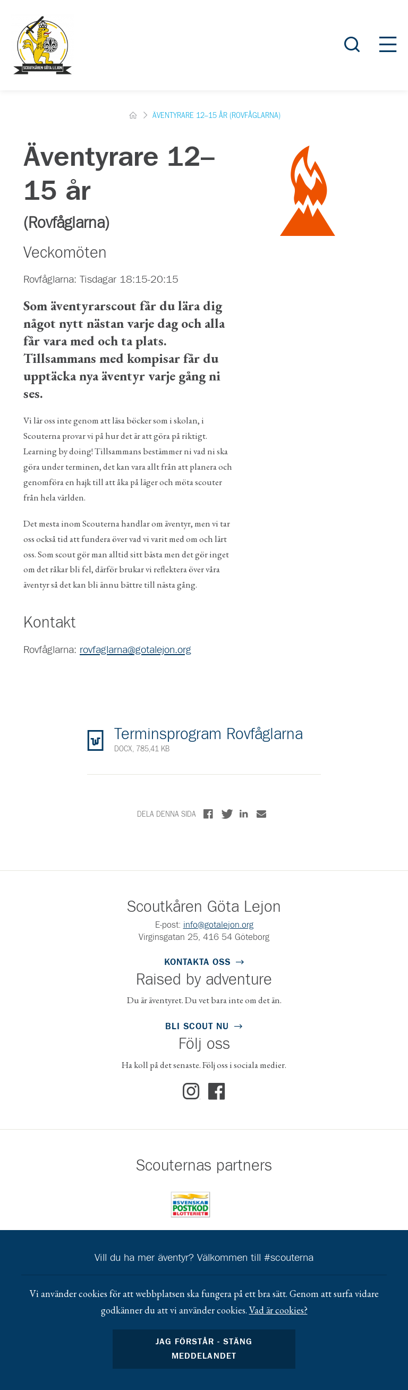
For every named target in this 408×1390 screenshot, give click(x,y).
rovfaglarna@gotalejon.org (135, 650)
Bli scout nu (197, 1026)
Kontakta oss (197, 962)
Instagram (191, 1091)
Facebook (217, 1091)
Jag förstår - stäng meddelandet (204, 1349)
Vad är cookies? (278, 1310)
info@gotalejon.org (218, 925)
